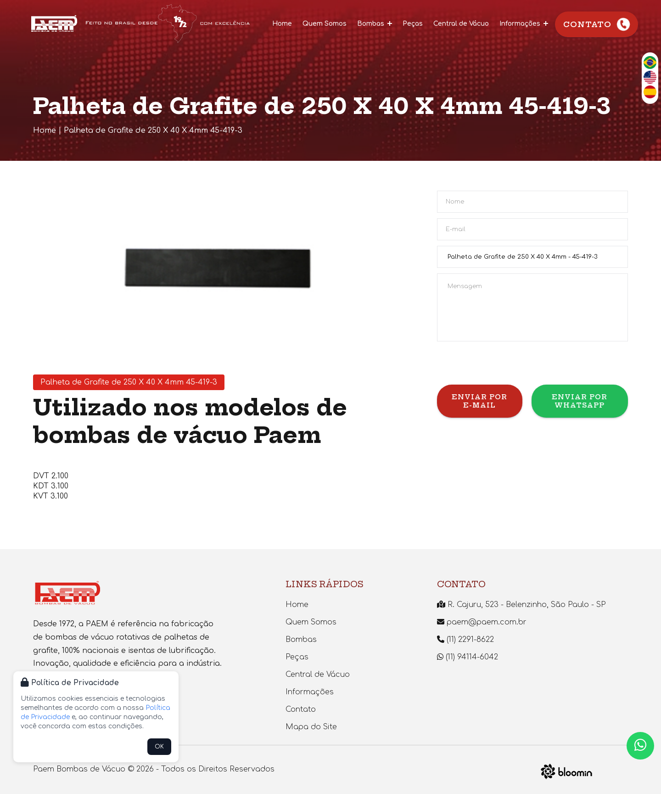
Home (282, 23)
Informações (523, 23)
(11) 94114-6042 (467, 657)
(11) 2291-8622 (465, 639)
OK (159, 746)
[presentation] (507, 367)
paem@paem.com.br (482, 622)
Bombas (374, 23)
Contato (597, 25)
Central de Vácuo (461, 23)
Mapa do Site (311, 727)
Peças (413, 23)
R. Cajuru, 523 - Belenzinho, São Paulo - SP (521, 605)
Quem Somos (324, 23)
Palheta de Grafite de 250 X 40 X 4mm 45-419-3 (153, 130)
